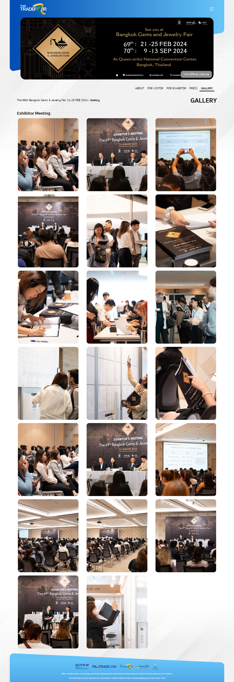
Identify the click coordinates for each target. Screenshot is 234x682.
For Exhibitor (176, 88)
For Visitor (155, 88)
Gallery (207, 88)
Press (193, 88)
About (139, 88)
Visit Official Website (196, 74)
